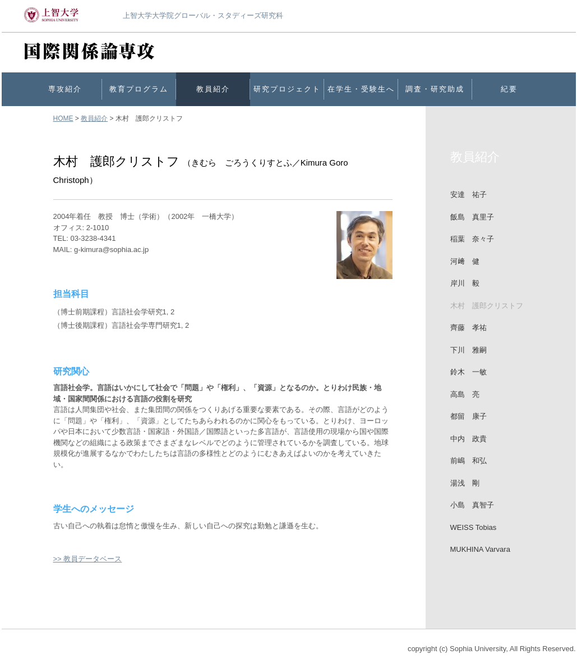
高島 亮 (464, 394)
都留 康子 (468, 416)
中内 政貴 (468, 438)
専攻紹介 (65, 89)
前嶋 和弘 (468, 460)
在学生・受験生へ (361, 89)
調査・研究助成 (434, 89)
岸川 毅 (464, 283)
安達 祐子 (468, 194)
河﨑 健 (464, 261)
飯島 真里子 (472, 217)
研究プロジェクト (287, 89)
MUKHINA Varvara (480, 549)
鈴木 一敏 (468, 372)
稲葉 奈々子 (472, 239)
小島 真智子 (472, 505)
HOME (63, 118)
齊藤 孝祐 (468, 327)
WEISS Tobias (473, 527)
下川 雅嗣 (468, 350)
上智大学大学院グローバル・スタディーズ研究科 (203, 15)
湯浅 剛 (464, 483)
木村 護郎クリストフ (486, 305)
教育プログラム (138, 89)
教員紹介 (213, 89)
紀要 (509, 89)
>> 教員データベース (87, 559)
